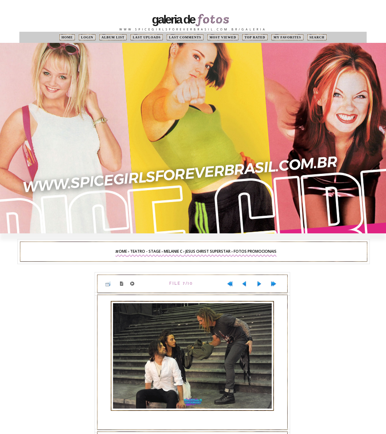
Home (67, 37)
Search (317, 37)
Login (87, 37)
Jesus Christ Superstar (207, 251)
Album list (113, 37)
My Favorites (287, 37)
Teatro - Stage (145, 251)
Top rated (254, 37)
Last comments (185, 37)
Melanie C (173, 251)
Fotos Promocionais (255, 251)
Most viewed (223, 37)
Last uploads (147, 37)
